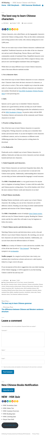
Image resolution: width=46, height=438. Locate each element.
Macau (39, 290)
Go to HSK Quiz (10, 425)
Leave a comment (27, 23)
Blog (4, 282)
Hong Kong (8, 288)
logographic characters (31, 290)
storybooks (27, 292)
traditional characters (23, 294)
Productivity (31, 282)
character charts (13, 284)
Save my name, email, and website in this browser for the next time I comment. (23, 367)
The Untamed (24, 248)
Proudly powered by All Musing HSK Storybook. (19, 434)
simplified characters (19, 292)
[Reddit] (12, 29)
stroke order (34, 292)
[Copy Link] (15, 29)
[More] (43, 5)
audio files (5, 284)
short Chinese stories (35, 214)
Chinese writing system (27, 286)
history (3, 288)
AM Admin (5, 23)
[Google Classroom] (17, 29)
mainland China (5, 292)
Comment (4, 330)
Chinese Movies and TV (12, 282)
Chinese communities (33, 284)
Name (3, 350)
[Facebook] (3, 29)
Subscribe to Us (8, 390)
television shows (6, 294)
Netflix (11, 292)
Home (4, 5)
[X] (5, 29)
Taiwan (39, 292)
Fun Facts (20, 282)
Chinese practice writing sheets (13, 286)
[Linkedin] (8, 29)
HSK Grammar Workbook (31, 5)
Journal (25, 282)
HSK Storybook (13, 5)
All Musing (5, 3)
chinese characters (22, 284)
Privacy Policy (35, 434)
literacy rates (22, 290)
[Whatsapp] (10, 29)
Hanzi (41, 286)
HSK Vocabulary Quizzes (14, 112)
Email (3, 358)
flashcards (36, 286)
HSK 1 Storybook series (17, 288)
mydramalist (14, 251)
